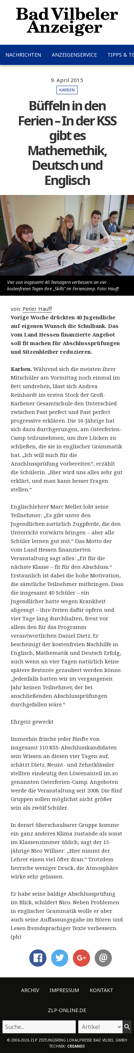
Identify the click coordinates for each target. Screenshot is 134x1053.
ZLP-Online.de (67, 1010)
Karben (67, 89)
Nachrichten (23, 54)
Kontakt (101, 990)
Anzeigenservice (74, 54)
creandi (76, 1046)
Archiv (30, 990)
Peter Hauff (37, 308)
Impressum (64, 990)
